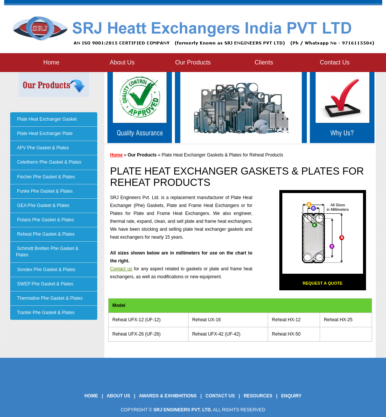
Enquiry (291, 396)
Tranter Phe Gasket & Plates (45, 312)
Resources (258, 396)
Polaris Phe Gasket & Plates (45, 219)
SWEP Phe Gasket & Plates (45, 284)
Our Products (193, 62)
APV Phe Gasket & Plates (42, 147)
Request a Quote (323, 283)
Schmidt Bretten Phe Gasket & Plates (47, 252)
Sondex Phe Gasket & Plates (45, 269)
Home (51, 62)
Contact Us (334, 62)
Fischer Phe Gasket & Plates (45, 176)
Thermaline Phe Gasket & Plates (49, 298)
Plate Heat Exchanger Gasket (46, 119)
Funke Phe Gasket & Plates (44, 191)
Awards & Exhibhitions (168, 396)
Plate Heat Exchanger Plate (44, 133)
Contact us (121, 268)
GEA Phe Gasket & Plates (42, 205)
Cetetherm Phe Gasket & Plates (48, 162)
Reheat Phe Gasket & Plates (45, 234)
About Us (122, 62)
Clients (264, 62)
